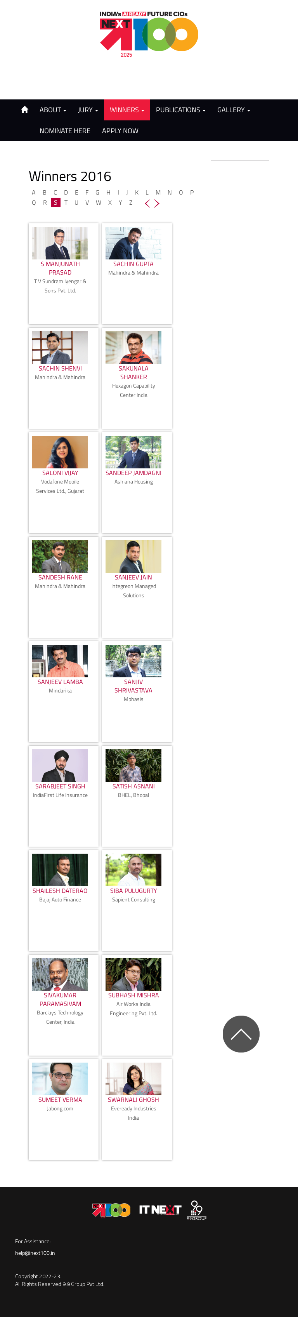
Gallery (233, 109)
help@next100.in (35, 1253)
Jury (88, 109)
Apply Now (120, 130)
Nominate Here (65, 130)
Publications (181, 109)
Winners (127, 109)
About (53, 109)
